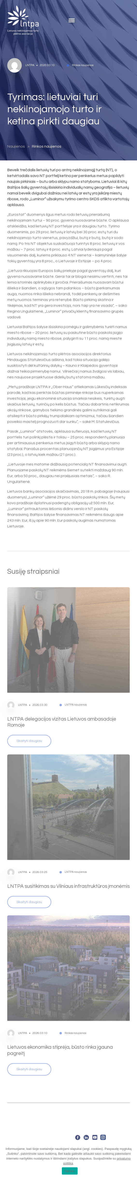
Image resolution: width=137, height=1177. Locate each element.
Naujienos (16, 146)
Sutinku (69, 1171)
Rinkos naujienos (46, 146)
